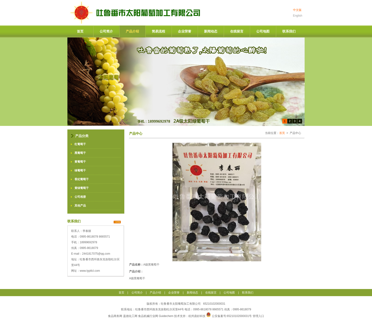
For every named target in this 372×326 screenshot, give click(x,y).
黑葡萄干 (80, 153)
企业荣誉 (184, 31)
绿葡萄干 (80, 170)
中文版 (297, 10)
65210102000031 (213, 303)
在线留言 (236, 31)
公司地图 (263, 31)
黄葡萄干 (80, 161)
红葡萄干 (80, 144)
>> (117, 222)
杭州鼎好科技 (196, 316)
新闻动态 (210, 31)
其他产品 (80, 205)
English (297, 15)
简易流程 (158, 31)
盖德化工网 (130, 316)
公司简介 (106, 31)
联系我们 (289, 31)
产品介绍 (132, 31)
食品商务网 (115, 316)
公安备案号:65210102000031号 (232, 316)
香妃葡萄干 (81, 179)
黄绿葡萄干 (81, 188)
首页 (80, 31)
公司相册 (80, 196)
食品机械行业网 (148, 316)
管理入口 (258, 316)
